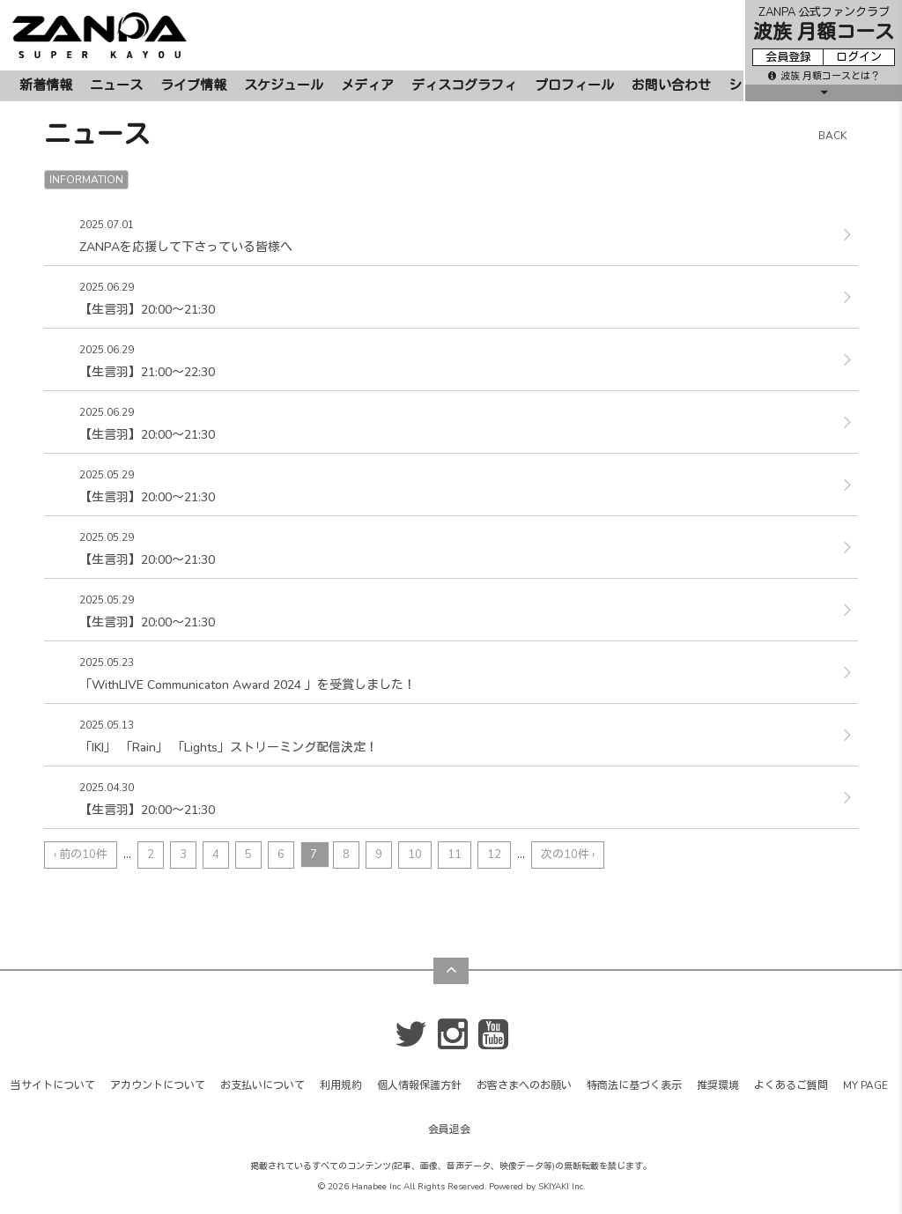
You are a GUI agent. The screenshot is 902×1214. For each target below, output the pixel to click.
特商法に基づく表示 (634, 1085)
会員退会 (449, 1129)
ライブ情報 (193, 85)
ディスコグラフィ (464, 85)
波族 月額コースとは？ (824, 76)
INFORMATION (86, 180)
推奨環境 (718, 1085)
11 (454, 854)
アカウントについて (157, 1085)
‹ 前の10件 (80, 854)
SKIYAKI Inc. (561, 1187)
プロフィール (574, 85)
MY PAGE (865, 1085)
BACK (832, 136)
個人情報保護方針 (419, 1085)
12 (494, 854)
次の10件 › (568, 854)
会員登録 (788, 57)
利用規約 (341, 1085)
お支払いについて (262, 1085)
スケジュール (283, 85)
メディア (367, 85)
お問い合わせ (671, 85)
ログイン (859, 57)
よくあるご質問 (791, 1085)
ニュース (116, 85)
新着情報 (45, 85)
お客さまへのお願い (524, 1085)
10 (415, 854)
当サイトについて (53, 1085)
